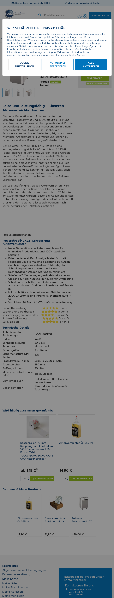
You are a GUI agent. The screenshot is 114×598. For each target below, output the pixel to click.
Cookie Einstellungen (24, 64)
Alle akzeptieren (91, 64)
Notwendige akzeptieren (58, 64)
